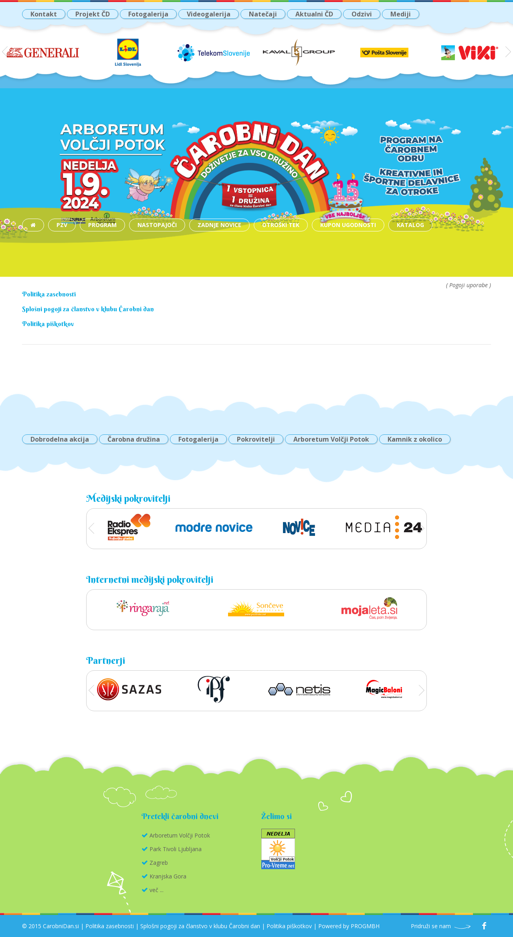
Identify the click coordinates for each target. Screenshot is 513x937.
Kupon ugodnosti (348, 225)
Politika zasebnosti (49, 294)
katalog (410, 225)
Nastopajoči (157, 225)
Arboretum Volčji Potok (179, 835)
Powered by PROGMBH (349, 926)
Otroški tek (280, 225)
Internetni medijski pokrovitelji (149, 579)
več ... (156, 890)
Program (102, 225)
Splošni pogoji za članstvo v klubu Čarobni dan (88, 309)
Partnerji (105, 660)
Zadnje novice (219, 225)
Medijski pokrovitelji (128, 498)
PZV (62, 225)
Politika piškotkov (48, 324)
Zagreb (158, 862)
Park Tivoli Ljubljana (175, 849)
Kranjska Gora (167, 876)
